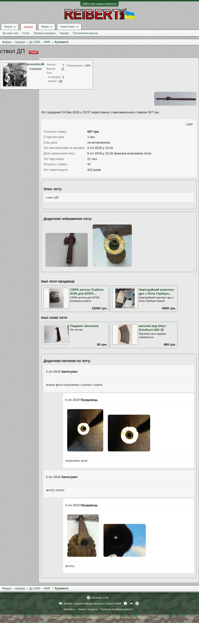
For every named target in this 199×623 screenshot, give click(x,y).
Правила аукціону (44, 33)
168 (61, 81)
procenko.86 (35, 64)
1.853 (87, 65)
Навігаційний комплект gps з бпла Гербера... (157, 292)
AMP (189, 124)
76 (62, 68)
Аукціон (28, 26)
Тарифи (64, 33)
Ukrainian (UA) (100, 597)
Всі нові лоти (10, 33)
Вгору (131, 603)
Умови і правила (88, 609)
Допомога (69, 609)
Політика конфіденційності (116, 609)
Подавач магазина (84, 326)
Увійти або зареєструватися (99, 3)
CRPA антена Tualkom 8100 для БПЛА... (87, 292)
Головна (125, 603)
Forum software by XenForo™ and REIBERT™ (99, 617)
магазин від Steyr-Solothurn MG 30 (153, 328)
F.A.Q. (26, 33)
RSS (137, 603)
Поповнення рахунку (85, 33)
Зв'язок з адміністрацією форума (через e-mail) (92, 603)
